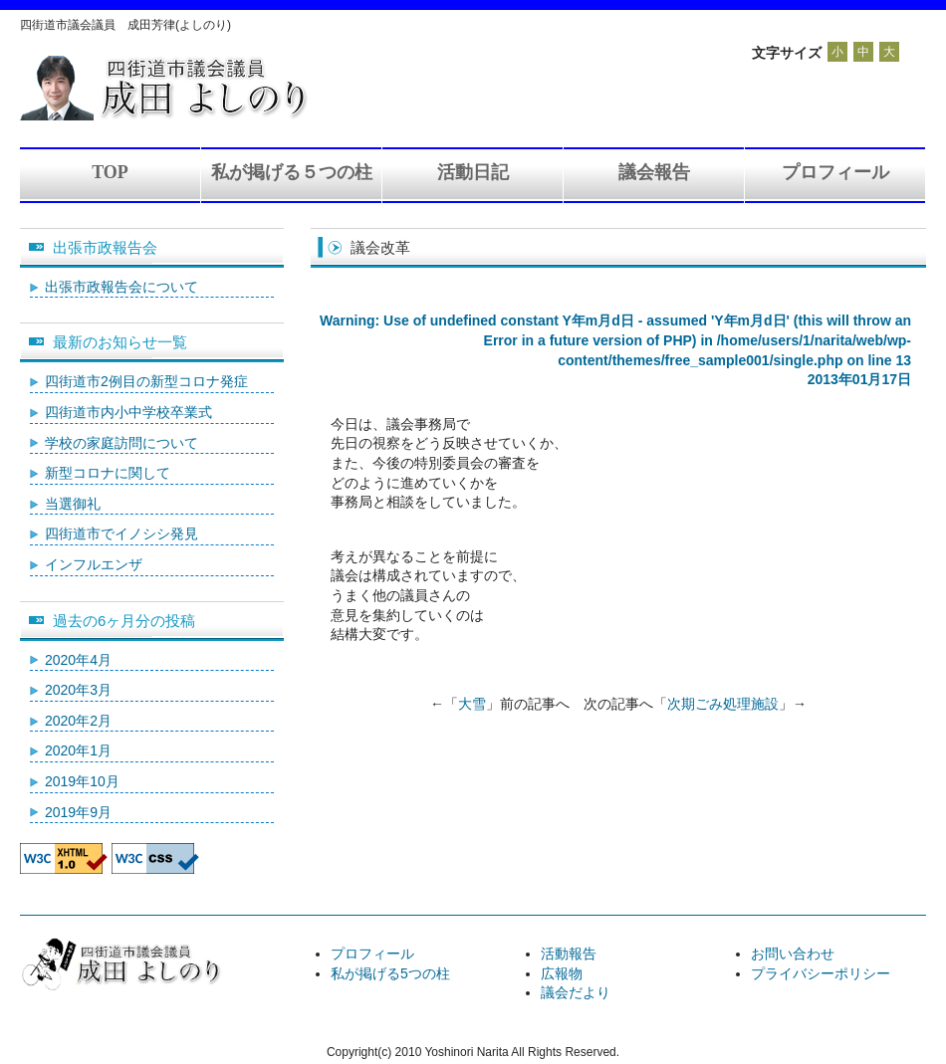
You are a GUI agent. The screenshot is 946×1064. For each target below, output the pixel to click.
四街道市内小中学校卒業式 (128, 412)
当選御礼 (73, 504)
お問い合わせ (792, 953)
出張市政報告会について (121, 287)
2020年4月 (78, 660)
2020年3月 (78, 690)
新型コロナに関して (107, 473)
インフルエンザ (93, 564)
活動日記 (473, 172)
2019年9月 (78, 812)
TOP (110, 172)
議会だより (575, 992)
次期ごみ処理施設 (723, 704)
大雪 (472, 704)
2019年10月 (82, 781)
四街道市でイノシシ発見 (121, 533)
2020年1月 (78, 750)
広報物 (562, 973)
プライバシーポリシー (820, 973)
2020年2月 (78, 721)
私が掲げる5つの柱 (390, 973)
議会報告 (654, 172)
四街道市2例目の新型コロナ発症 (146, 381)
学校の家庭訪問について (121, 443)
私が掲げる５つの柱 (291, 172)
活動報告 (568, 953)
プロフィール (835, 172)
